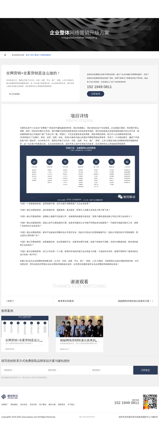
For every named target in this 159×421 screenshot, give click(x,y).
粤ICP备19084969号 (87, 417)
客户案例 (91, 12)
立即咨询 (95, 94)
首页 (39, 12)
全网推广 (49, 12)
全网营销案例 (45, 55)
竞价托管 (81, 12)
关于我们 (123, 12)
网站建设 (60, 12)
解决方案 (102, 12)
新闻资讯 (112, 12)
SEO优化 (70, 12)
